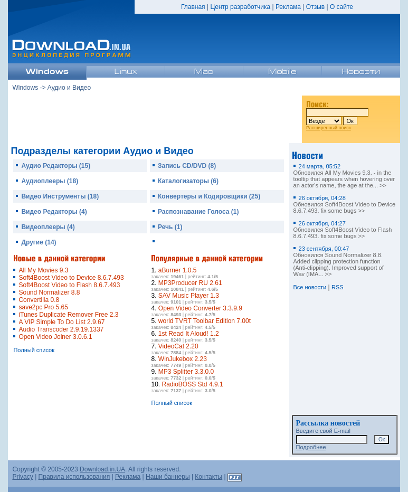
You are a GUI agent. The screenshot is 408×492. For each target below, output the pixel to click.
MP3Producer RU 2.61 (190, 283)
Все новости (310, 287)
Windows (25, 87)
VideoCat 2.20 (178, 346)
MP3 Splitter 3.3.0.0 (186, 371)
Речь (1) (170, 227)
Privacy (22, 476)
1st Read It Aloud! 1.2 (188, 333)
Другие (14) (38, 242)
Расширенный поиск (328, 127)
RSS (337, 287)
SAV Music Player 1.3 (188, 295)
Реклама (288, 7)
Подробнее (311, 447)
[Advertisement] (155, 115)
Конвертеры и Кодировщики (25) (209, 196)
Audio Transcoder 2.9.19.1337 (60, 329)
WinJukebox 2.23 (182, 359)
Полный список (33, 350)
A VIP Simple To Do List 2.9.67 (61, 322)
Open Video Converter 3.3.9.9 (200, 308)
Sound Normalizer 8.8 (49, 292)
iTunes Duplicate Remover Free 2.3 (68, 314)
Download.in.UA (102, 469)
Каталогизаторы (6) (188, 181)
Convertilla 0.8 (38, 300)
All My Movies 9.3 (43, 270)
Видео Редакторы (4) (54, 211)
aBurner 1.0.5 (177, 270)
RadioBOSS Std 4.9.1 (192, 384)
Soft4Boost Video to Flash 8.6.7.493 (69, 285)
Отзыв (315, 7)
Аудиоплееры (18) (49, 181)
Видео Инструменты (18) (60, 196)
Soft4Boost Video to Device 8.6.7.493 (71, 277)
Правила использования (74, 476)
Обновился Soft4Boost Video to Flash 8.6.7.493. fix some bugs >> (342, 229)
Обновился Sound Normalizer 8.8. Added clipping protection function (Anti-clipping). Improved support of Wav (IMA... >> (338, 261)
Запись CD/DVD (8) (187, 165)
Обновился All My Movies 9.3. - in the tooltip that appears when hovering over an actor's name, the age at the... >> (344, 175)
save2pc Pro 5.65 (43, 307)
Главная (193, 7)
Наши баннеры (168, 476)
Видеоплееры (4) (47, 227)
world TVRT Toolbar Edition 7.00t (204, 321)
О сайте (341, 7)
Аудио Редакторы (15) (55, 165)
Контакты (208, 476)
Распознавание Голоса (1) (198, 211)
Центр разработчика (240, 7)
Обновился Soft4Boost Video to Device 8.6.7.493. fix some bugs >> (344, 204)
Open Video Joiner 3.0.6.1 (55, 336)
